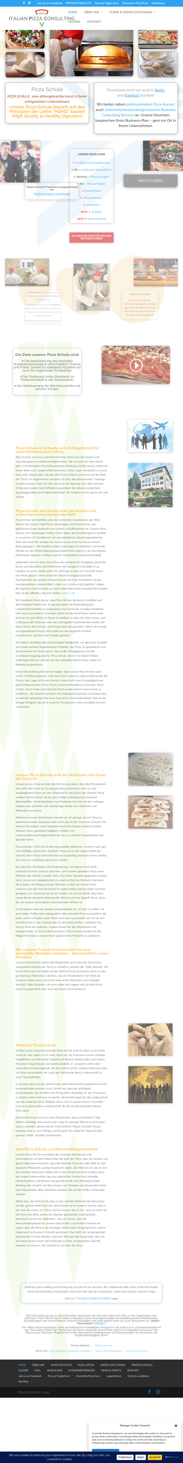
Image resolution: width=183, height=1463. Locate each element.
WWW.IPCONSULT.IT (79, 3)
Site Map (23, 1381)
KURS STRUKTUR (61, 1365)
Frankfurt (149, 95)
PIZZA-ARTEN (86, 1365)
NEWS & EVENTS (111, 1370)
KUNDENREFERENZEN (81, 1370)
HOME (72, 15)
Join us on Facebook (49, 3)
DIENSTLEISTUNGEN (112, 1365)
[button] (176, 1425)
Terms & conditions (138, 1376)
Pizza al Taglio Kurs (107, 3)
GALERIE (74, 24)
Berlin (177, 90)
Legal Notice (113, 1376)
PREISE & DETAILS (141, 1365)
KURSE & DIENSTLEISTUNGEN (130, 15)
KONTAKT (94, 24)
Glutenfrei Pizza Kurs (135, 3)
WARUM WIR (54, 1370)
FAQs (38, 1370)
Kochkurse (158, 3)
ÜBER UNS (91, 15)
